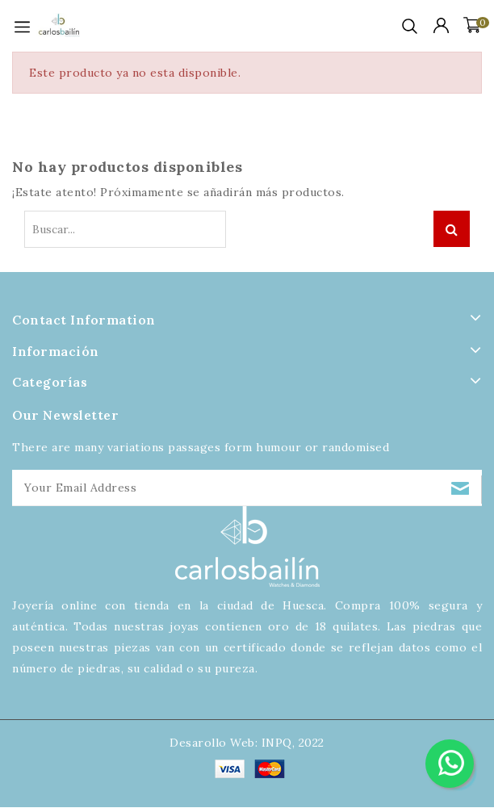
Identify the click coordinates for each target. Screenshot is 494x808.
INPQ (277, 742)
